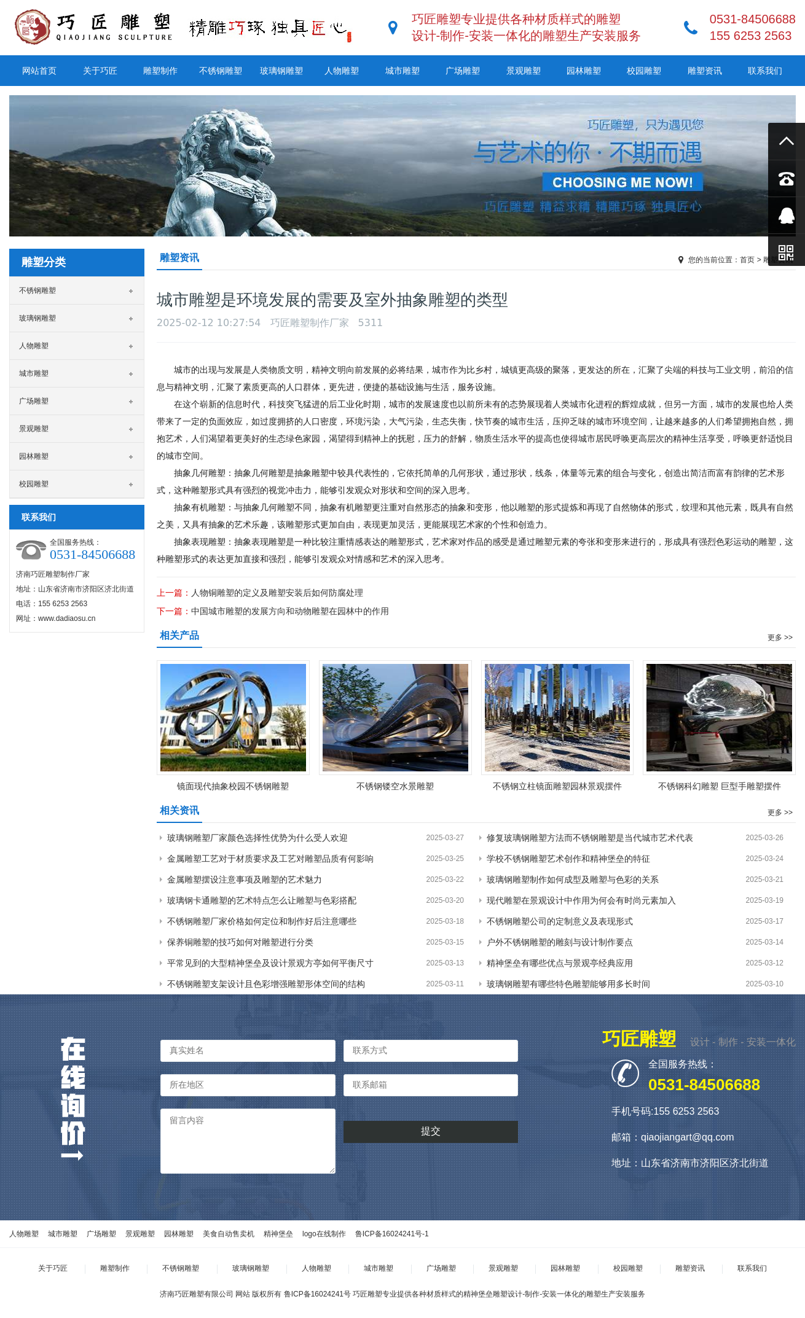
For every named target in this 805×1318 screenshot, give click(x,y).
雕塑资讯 (705, 71)
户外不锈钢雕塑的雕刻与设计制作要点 (560, 942)
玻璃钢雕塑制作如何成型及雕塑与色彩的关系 (573, 879)
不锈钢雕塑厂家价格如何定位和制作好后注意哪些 (261, 921)
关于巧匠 (100, 71)
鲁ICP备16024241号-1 (392, 1234)
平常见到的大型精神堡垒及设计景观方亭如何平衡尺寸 (270, 963)
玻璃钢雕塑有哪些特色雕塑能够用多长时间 (568, 984)
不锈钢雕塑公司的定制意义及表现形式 (560, 921)
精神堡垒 (278, 1234)
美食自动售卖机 (228, 1234)
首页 (747, 259)
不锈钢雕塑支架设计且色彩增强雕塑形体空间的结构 (266, 984)
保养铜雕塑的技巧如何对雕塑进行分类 (240, 942)
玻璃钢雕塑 (281, 71)
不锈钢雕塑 (220, 71)
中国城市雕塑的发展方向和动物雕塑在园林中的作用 (290, 611)
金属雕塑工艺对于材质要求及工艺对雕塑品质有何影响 (270, 859)
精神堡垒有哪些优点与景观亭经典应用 (560, 963)
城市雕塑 (402, 71)
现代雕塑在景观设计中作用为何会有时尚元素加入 (581, 900)
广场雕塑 (463, 71)
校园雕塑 (644, 71)
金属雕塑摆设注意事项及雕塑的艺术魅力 (244, 879)
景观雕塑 (523, 71)
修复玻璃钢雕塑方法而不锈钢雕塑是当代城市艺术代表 (590, 838)
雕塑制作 (160, 71)
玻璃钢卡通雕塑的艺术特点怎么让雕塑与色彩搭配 (261, 900)
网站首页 (39, 71)
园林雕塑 (584, 71)
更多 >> (780, 637)
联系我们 (765, 71)
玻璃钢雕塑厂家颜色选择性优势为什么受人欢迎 (257, 838)
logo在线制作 (324, 1234)
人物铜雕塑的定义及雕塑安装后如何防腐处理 (277, 593)
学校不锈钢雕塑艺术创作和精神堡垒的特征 (568, 859)
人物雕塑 (341, 71)
